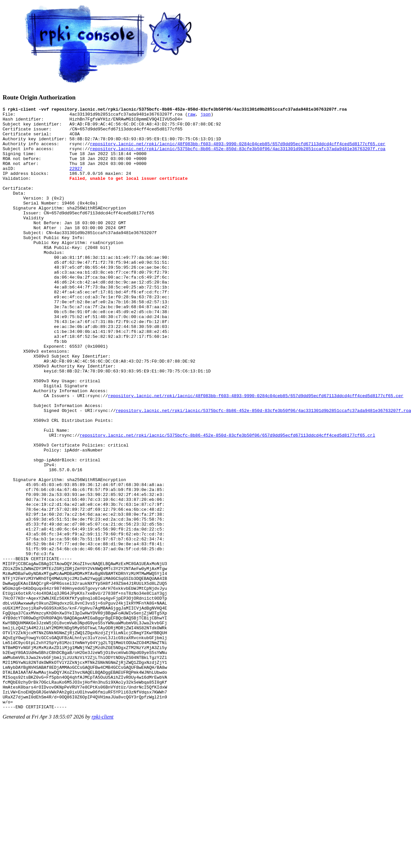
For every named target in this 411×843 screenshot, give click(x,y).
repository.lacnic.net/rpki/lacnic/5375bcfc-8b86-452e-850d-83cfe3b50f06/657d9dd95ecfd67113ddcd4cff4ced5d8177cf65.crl (227, 501)
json (206, 116)
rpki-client (103, 837)
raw (191, 116)
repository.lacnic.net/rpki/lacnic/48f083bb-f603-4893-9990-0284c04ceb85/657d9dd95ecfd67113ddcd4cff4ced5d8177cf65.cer (237, 151)
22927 (75, 181)
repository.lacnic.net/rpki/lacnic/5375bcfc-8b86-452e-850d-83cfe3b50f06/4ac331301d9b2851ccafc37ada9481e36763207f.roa (237, 157)
